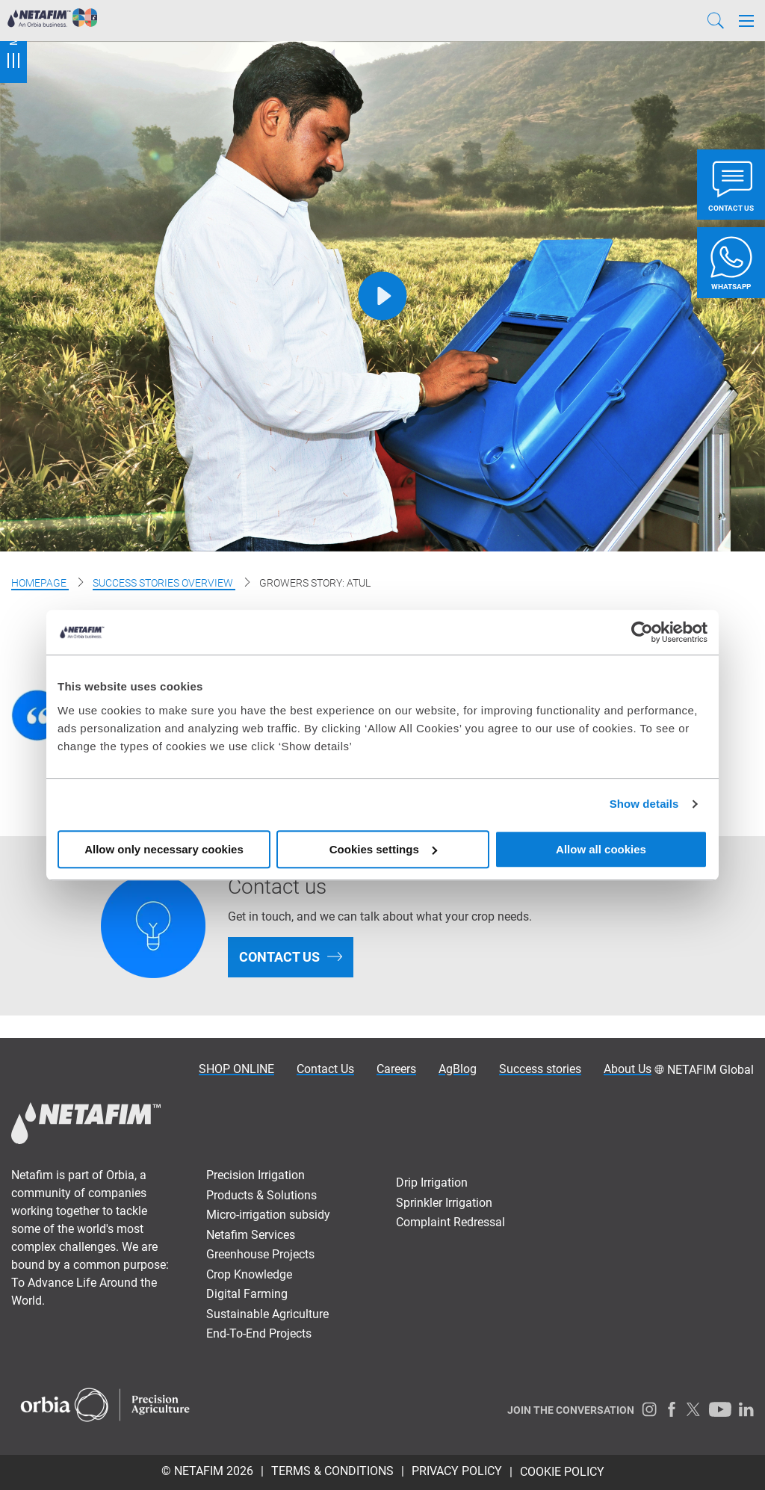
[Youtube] (720, 1409)
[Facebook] (671, 1409)
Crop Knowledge (249, 1274)
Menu (13, 41)
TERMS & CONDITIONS (332, 1471)
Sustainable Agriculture (267, 1314)
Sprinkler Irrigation (444, 1203)
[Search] (716, 20)
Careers (396, 1069)
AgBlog (458, 1069)
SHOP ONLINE (236, 1069)
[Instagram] (649, 1409)
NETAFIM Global (710, 1070)
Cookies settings (383, 849)
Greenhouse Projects (260, 1254)
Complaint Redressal (450, 1222)
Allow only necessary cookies (164, 849)
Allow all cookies (601, 849)
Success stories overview (164, 583)
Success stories (540, 1069)
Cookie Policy (562, 1472)
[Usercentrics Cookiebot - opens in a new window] (642, 632)
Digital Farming (247, 1294)
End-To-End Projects (259, 1333)
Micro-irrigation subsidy (268, 1215)
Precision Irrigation (255, 1175)
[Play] (383, 296)
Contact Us (325, 1069)
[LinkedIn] (746, 1409)
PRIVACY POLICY (457, 1471)
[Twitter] (694, 1409)
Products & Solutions (261, 1195)
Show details (644, 803)
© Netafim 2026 (207, 1471)
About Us (627, 1069)
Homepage (40, 583)
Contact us (279, 957)
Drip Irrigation (432, 1182)
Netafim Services (250, 1235)
